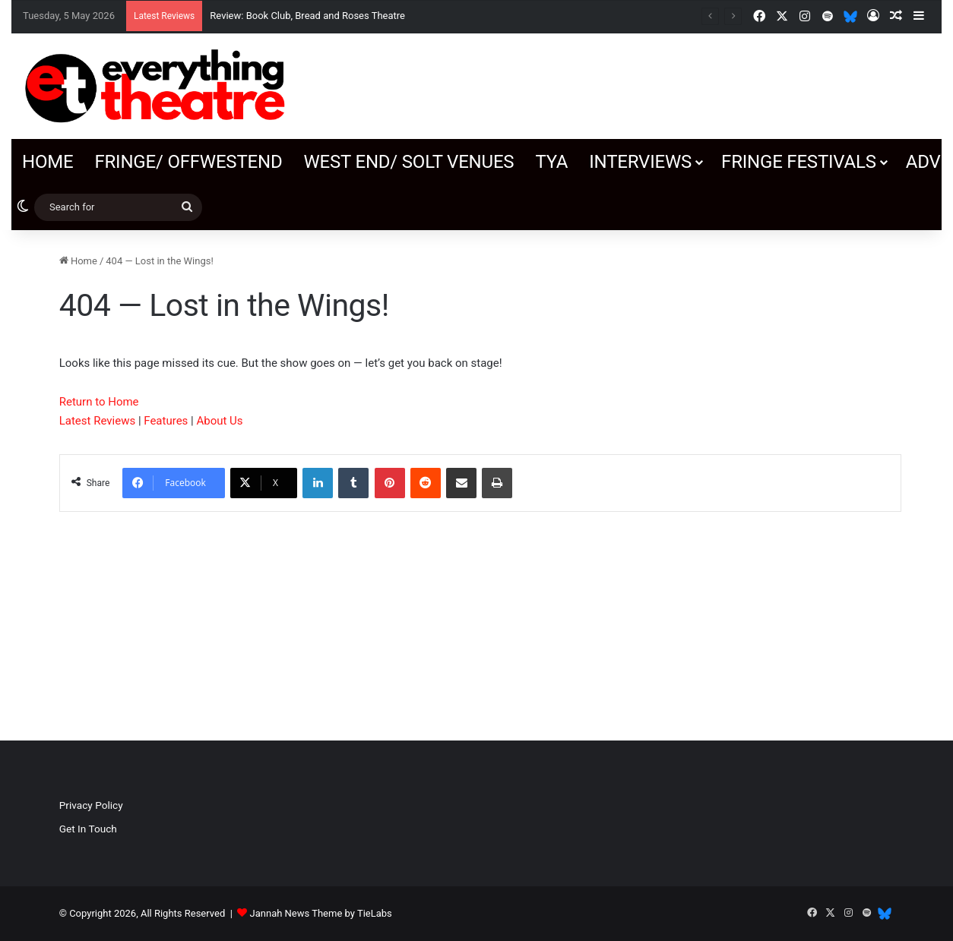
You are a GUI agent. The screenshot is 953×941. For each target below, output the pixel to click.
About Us (219, 421)
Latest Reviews (97, 421)
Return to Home (99, 402)
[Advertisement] (772, 607)
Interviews (640, 161)
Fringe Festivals (798, 161)
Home (47, 161)
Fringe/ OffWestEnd (188, 161)
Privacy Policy (91, 805)
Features (166, 421)
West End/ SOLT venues (408, 161)
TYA (551, 161)
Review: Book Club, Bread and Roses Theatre (307, 15)
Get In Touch (88, 829)
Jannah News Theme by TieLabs (321, 913)
